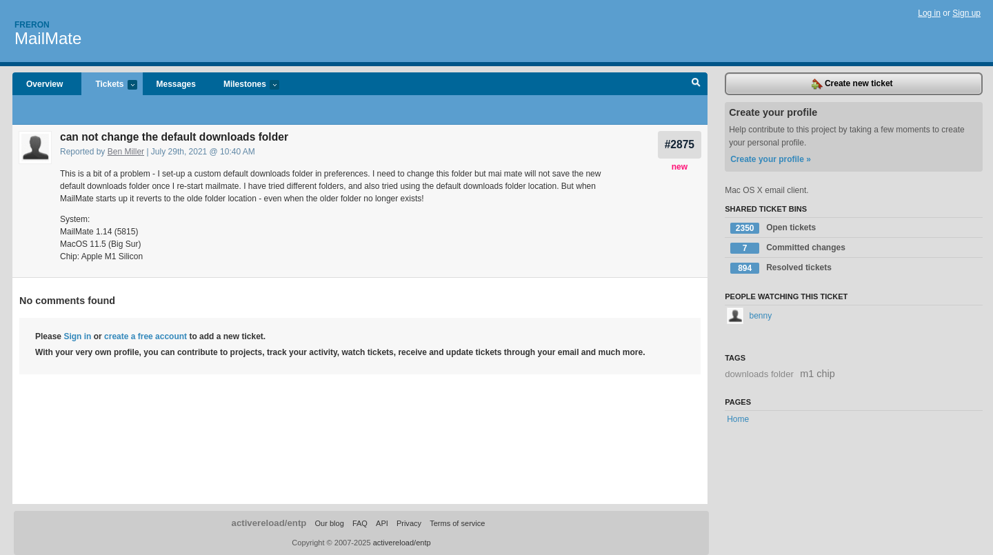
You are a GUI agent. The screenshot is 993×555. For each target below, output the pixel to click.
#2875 (679, 144)
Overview (44, 84)
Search (696, 84)
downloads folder (759, 374)
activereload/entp (269, 523)
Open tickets (773, 228)
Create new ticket (852, 84)
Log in (929, 13)
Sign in (77, 336)
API (382, 523)
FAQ (360, 523)
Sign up (966, 13)
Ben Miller (126, 152)
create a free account (145, 336)
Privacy (409, 523)
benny (749, 316)
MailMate (47, 38)
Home (738, 419)
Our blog (328, 523)
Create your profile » (770, 159)
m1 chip (817, 373)
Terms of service (457, 523)
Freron (32, 25)
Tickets (109, 85)
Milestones (244, 85)
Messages (176, 84)
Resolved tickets (781, 268)
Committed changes (787, 248)
